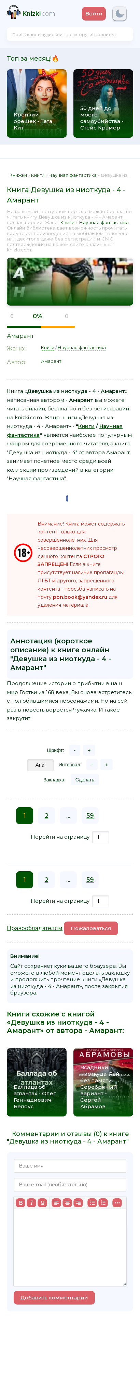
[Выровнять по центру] (67, 1202)
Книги (67, 222)
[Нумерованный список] (103, 1202)
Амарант (20, 335)
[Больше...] (117, 1202)
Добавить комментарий (54, 1297)
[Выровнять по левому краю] (56, 1202)
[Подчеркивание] (42, 1202)
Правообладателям (34, 928)
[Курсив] (31, 1202)
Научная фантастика (104, 222)
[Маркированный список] (92, 1202)
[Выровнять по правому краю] (78, 1202)
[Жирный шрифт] (20, 1202)
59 (90, 815)
